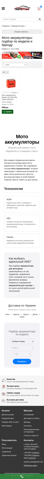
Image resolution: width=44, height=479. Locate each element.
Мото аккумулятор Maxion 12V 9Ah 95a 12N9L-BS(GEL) (9, 97)
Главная (5, 26)
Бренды (27, 422)
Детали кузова (8, 415)
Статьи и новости (31, 435)
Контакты (28, 426)
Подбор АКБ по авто (10, 422)
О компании (29, 415)
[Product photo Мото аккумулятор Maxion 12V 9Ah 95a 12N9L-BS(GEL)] (11, 83)
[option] (22, 55)
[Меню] (3, 8)
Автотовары (7, 426)
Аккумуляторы (17, 26)
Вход (4, 444)
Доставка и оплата (31, 418)
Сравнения (6, 452)
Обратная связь (30, 465)
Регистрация (7, 448)
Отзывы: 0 (14, 92)
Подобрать (21, 361)
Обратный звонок (9, 455)
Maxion (9, 102)
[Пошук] (39, 19)
